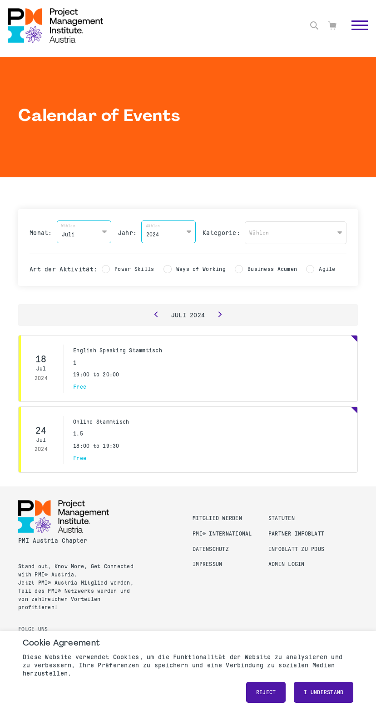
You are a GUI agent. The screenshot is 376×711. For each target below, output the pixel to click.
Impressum (207, 563)
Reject (266, 692)
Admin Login (286, 563)
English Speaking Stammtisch (117, 349)
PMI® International (222, 532)
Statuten (281, 517)
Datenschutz (211, 547)
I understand (323, 692)
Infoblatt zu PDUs (296, 547)
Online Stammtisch (101, 420)
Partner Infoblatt (296, 532)
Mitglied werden (217, 517)
